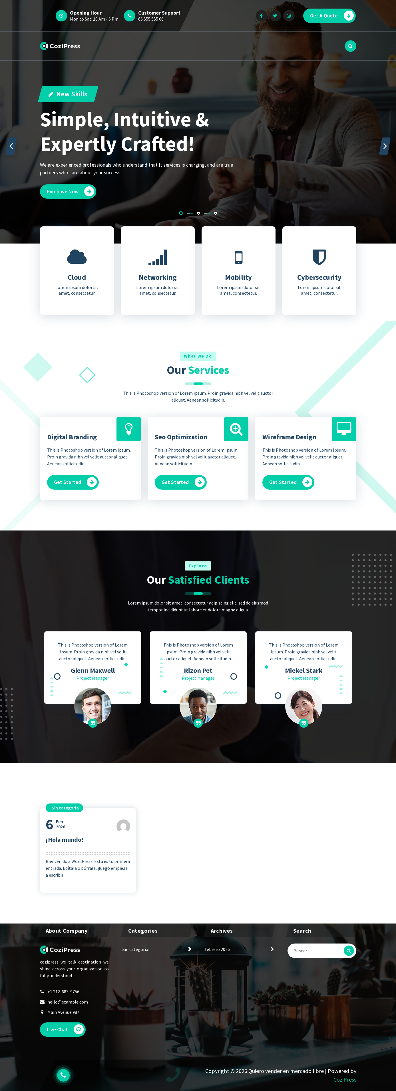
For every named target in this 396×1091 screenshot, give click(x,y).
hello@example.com (67, 1002)
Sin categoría (135, 949)
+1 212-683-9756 (63, 991)
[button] (181, 213)
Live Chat (65, 1029)
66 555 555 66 (151, 19)
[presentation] (11, 146)
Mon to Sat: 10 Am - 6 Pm (94, 19)
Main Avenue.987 (63, 1012)
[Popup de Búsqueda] (350, 46)
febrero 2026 (217, 949)
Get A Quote (332, 16)
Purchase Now (71, 191)
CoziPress (344, 1079)
